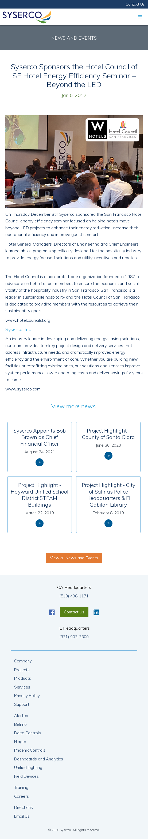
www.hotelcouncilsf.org (27, 320)
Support (21, 704)
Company (23, 660)
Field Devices (26, 776)
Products (22, 678)
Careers (21, 796)
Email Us (22, 816)
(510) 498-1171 (74, 595)
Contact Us (135, 4)
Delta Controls (27, 732)
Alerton (21, 715)
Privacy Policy (27, 695)
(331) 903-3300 (74, 636)
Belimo (20, 724)
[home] (25, 16)
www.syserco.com (23, 389)
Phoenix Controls (29, 750)
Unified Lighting (28, 767)
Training (21, 787)
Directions (23, 807)
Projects (22, 669)
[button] (140, 17)
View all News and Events (74, 557)
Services (22, 687)
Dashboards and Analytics (38, 758)
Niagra (20, 741)
